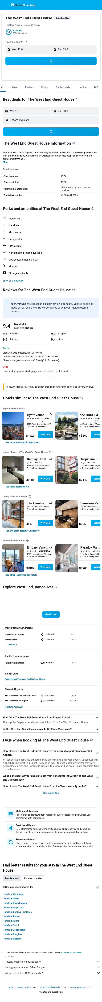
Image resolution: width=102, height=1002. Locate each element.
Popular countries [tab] (33, 878)
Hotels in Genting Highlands (18, 912)
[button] (5, 4)
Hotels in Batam (12, 916)
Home (10, 987)
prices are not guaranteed (71, 952)
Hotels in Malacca (13, 938)
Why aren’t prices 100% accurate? (52, 973)
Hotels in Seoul (11, 925)
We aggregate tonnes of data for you (52, 967)
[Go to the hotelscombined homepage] (23, 4)
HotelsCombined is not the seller (52, 962)
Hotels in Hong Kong (14, 894)
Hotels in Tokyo (11, 921)
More (5, 162)
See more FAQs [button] (51, 793)
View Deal (45, 434)
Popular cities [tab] (12, 878)
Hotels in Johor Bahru (14, 930)
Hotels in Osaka (11, 898)
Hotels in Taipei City (14, 907)
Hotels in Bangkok (13, 934)
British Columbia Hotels (50, 987)
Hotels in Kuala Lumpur (15, 903)
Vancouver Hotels (77, 987)
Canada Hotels (23, 987)
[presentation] (77, 99)
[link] (22, 442)
